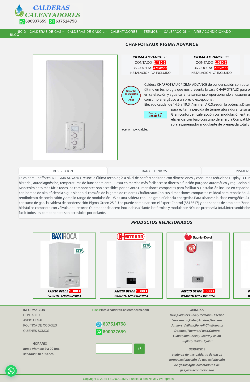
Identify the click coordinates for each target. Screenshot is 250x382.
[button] (63, 32)
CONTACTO (31, 315)
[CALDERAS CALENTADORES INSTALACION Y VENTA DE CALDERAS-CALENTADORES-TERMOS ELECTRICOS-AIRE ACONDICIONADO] (44, 14)
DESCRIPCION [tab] (63, 171)
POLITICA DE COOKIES (40, 325)
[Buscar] (139, 349)
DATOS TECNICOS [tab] (154, 171)
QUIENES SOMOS (36, 330)
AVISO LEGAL (33, 320)
